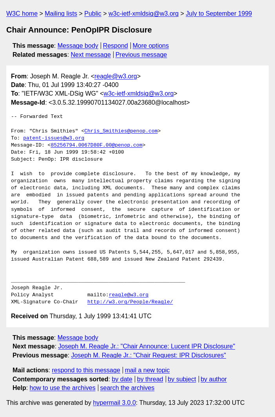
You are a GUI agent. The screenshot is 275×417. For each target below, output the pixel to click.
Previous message (141, 54)
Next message (91, 54)
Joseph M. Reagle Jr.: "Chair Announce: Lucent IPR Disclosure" (146, 346)
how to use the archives (63, 387)
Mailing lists (61, 13)
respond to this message (86, 370)
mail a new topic (147, 370)
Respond (115, 45)
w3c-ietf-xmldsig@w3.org (144, 13)
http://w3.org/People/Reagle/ (130, 302)
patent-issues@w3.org (53, 138)
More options (151, 45)
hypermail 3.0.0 (114, 402)
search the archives (127, 387)
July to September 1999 (219, 13)
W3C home (22, 13)
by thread (150, 379)
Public (92, 13)
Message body (78, 45)
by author (214, 379)
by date (122, 379)
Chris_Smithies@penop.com (120, 131)
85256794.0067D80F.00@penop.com (96, 145)
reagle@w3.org (115, 76)
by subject (182, 379)
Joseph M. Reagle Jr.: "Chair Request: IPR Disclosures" (148, 355)
